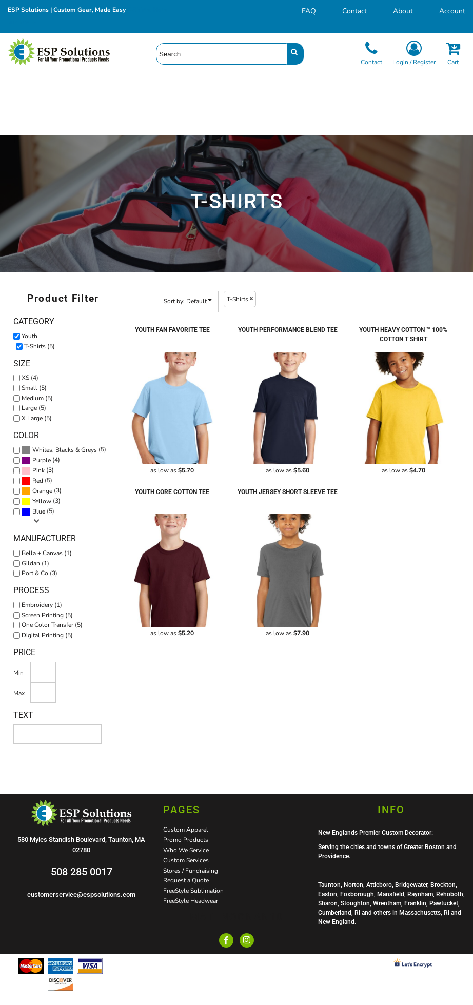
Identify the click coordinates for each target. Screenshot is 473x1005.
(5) (64, 450)
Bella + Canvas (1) (47, 553)
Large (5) (34, 408)
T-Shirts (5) (39, 346)
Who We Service (186, 850)
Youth (29, 336)
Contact (354, 11)
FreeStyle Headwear (190, 901)
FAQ (309, 11)
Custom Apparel (185, 829)
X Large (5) (37, 418)
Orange (42, 491)
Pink (38, 470)
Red (37, 481)
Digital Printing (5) (47, 635)
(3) (38, 470)
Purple (41, 460)
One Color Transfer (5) (52, 625)
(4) (41, 460)
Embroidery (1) (42, 605)
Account (452, 11)
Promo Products (185, 840)
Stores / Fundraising (190, 870)
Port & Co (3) (39, 573)
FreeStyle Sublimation (193, 890)
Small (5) (34, 388)
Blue (38, 511)
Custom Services (186, 860)
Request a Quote (186, 880)
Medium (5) (37, 398)
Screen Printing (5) (47, 615)
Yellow (41, 501)
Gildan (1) (35, 563)
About (403, 11)
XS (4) (30, 377)
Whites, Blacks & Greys (64, 450)
